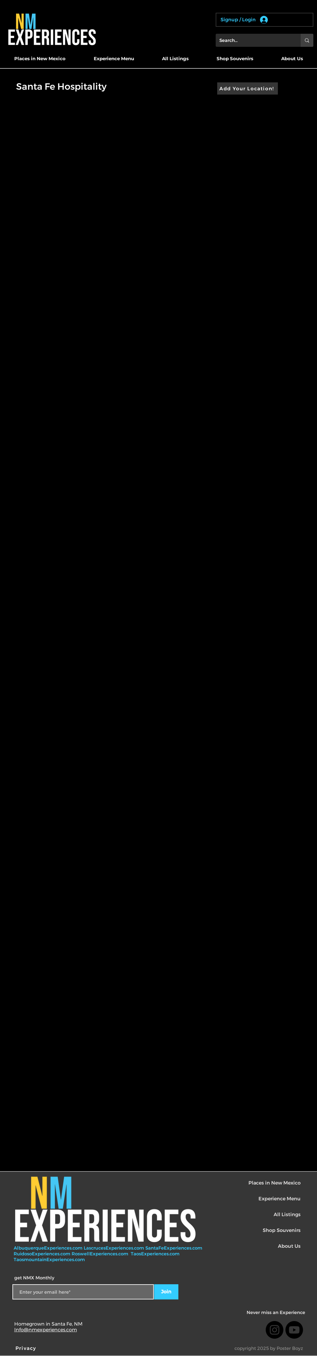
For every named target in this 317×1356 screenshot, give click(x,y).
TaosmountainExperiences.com (49, 1259)
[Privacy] (26, 1348)
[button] (39, 58)
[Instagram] (274, 1330)
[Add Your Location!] (247, 88)
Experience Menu (279, 1199)
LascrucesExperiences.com (114, 1248)
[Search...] (253, 40)
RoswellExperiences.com (101, 1254)
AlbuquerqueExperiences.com (49, 1248)
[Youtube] (294, 1330)
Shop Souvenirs (282, 1230)
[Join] (166, 1291)
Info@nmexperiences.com (45, 1330)
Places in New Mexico (274, 1183)
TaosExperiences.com (156, 1254)
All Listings (287, 1214)
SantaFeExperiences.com (173, 1248)
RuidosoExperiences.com (42, 1254)
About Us (289, 1246)
